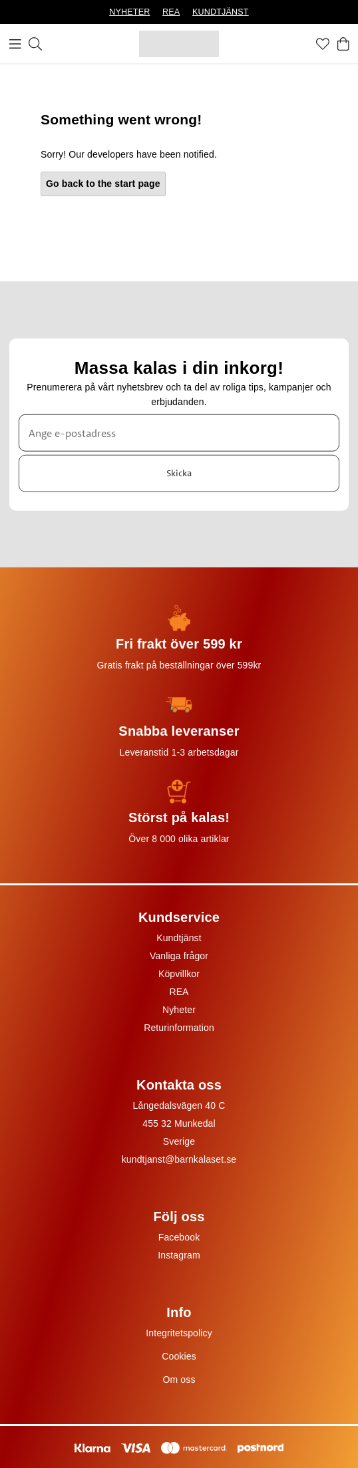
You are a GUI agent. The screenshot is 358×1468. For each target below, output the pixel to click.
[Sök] (35, 44)
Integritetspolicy (179, 1333)
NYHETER (129, 12)
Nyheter (179, 1009)
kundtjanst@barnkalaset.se (179, 1159)
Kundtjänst (179, 938)
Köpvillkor (179, 973)
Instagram (179, 1255)
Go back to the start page (103, 183)
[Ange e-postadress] (179, 432)
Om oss (178, 1379)
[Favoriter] (322, 44)
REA (171, 12)
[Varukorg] (343, 44)
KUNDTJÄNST (220, 12)
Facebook (179, 1237)
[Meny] (15, 44)
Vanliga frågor (179, 956)
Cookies (179, 1356)
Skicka (179, 473)
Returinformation (179, 1027)
